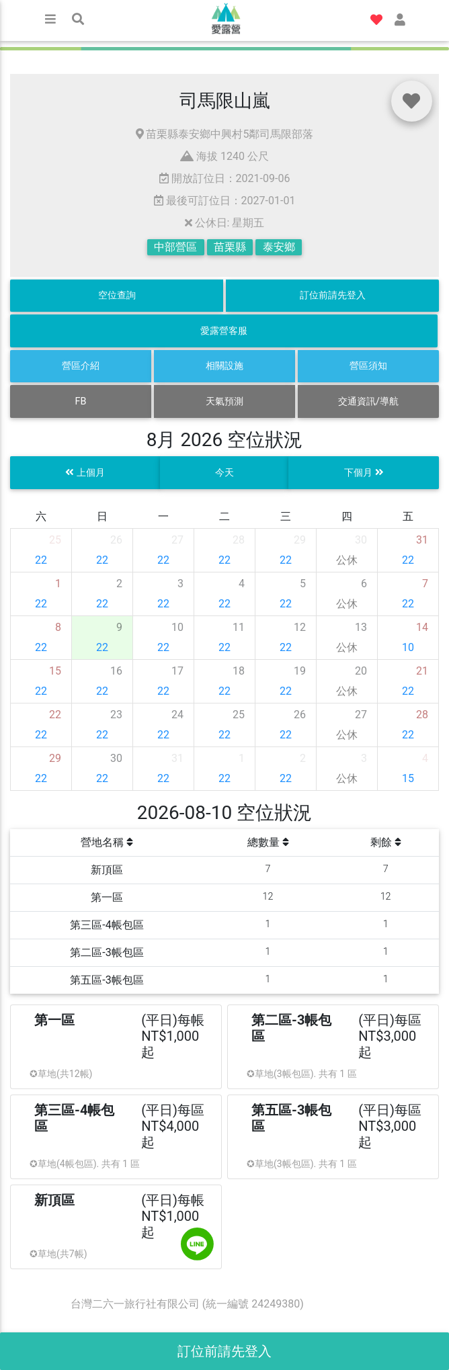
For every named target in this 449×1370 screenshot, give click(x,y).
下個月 (364, 472)
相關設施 (224, 366)
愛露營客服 (223, 331)
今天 (224, 472)
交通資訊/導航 (368, 401)
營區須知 (368, 366)
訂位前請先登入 (333, 295)
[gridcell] (41, 550)
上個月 (85, 472)
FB (81, 401)
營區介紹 (80, 366)
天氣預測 (224, 401)
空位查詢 (117, 295)
